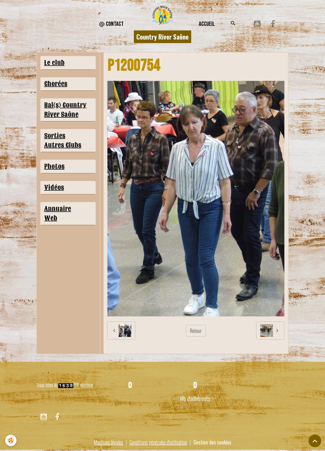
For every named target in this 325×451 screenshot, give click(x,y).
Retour (196, 330)
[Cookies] (11, 440)
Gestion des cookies (212, 442)
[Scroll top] (314, 441)
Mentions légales (108, 442)
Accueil (207, 24)
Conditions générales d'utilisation (158, 442)
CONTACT (111, 24)
